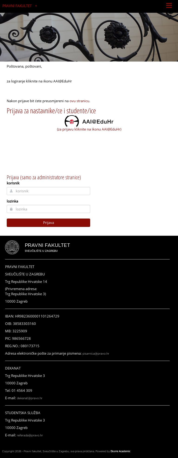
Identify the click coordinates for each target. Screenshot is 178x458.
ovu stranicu (79, 100)
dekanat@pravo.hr (29, 398)
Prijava (48, 222)
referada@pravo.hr (30, 435)
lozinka (12, 201)
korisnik (13, 183)
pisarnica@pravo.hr (96, 353)
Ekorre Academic (120, 451)
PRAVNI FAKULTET (17, 5)
